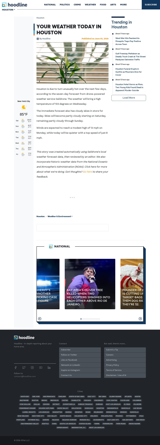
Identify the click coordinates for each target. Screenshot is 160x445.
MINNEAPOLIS (111, 412)
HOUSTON (100, 408)
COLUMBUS (137, 400)
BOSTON (35, 400)
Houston (40, 18)
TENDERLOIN (108, 424)
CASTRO (65, 400)
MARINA (69, 412)
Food (103, 4)
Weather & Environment (59, 217)
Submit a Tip (112, 350)
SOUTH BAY (25, 396)
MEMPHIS (78, 412)
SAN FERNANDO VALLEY (30, 424)
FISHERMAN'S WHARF (28, 408)
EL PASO (127, 404)
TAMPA (96, 424)
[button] (39, 318)
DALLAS (37, 404)
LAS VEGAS (137, 408)
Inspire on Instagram (70, 370)
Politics (65, 4)
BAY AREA (102, 396)
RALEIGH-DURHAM (69, 420)
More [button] (123, 4)
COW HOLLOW (25, 404)
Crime (77, 4)
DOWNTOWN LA (69, 404)
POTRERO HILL (33, 420)
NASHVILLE (134, 412)
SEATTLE (45, 424)
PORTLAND (20, 420)
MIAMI (88, 412)
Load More (129, 98)
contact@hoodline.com (25, 377)
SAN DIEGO (140, 420)
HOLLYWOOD (76, 408)
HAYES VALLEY (62, 408)
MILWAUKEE (98, 412)
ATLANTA (128, 396)
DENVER (46, 404)
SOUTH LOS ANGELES (68, 424)
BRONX (44, 400)
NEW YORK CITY (38, 416)
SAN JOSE (36, 396)
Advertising (111, 360)
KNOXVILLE (126, 408)
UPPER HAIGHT (62, 427)
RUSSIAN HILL (85, 420)
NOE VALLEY (52, 416)
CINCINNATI (98, 400)
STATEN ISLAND (85, 424)
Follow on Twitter (69, 355)
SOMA (54, 424)
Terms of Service (114, 370)
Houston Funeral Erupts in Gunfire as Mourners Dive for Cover (129, 72)
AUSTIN (137, 396)
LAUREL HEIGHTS (28, 412)
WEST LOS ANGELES (96, 427)
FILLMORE (137, 404)
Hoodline (45, 39)
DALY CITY (91, 396)
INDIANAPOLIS (112, 408)
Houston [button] (7, 9)
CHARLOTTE (75, 400)
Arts (113, 4)
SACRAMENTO (98, 420)
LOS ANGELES (44, 412)
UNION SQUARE (134, 424)
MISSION (123, 412)
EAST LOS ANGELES (113, 404)
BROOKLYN (54, 400)
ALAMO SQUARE (115, 396)
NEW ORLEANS (23, 416)
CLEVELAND (124, 400)
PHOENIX (119, 416)
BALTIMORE (24, 400)
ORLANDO (94, 416)
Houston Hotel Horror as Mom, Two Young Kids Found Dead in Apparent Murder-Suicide (129, 87)
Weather (90, 4)
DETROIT (56, 404)
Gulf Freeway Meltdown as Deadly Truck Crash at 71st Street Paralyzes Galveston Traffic (131, 56)
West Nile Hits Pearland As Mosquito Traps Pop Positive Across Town (128, 41)
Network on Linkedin (70, 365)
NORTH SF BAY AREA (76, 396)
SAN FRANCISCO (49, 396)
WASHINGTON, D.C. (79, 427)
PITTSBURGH (131, 416)
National (50, 4)
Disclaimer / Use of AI (116, 375)
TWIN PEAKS (121, 424)
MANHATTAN (57, 412)
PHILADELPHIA (106, 416)
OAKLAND (62, 396)
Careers (109, 355)
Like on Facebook (69, 360)
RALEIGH (55, 420)
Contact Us (66, 375)
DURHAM (99, 404)
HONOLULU (89, 408)
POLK (141, 416)
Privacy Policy (112, 365)
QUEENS (46, 420)
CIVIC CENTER (111, 400)
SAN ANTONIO (127, 420)
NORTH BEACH (65, 416)
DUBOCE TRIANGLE (85, 404)
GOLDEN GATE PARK (46, 408)
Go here (87, 172)
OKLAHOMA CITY (80, 416)
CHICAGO (87, 400)
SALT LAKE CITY (113, 420)
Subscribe (151, 4)
